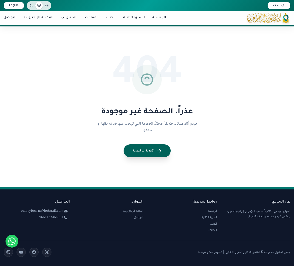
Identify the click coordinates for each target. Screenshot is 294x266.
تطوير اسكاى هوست (210, 252)
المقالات (212, 230)
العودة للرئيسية (147, 151)
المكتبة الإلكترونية (133, 211)
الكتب (213, 224)
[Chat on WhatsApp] (12, 241)
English (14, 5)
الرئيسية (212, 211)
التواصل (138, 217)
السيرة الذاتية (209, 217)
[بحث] (279, 5)
